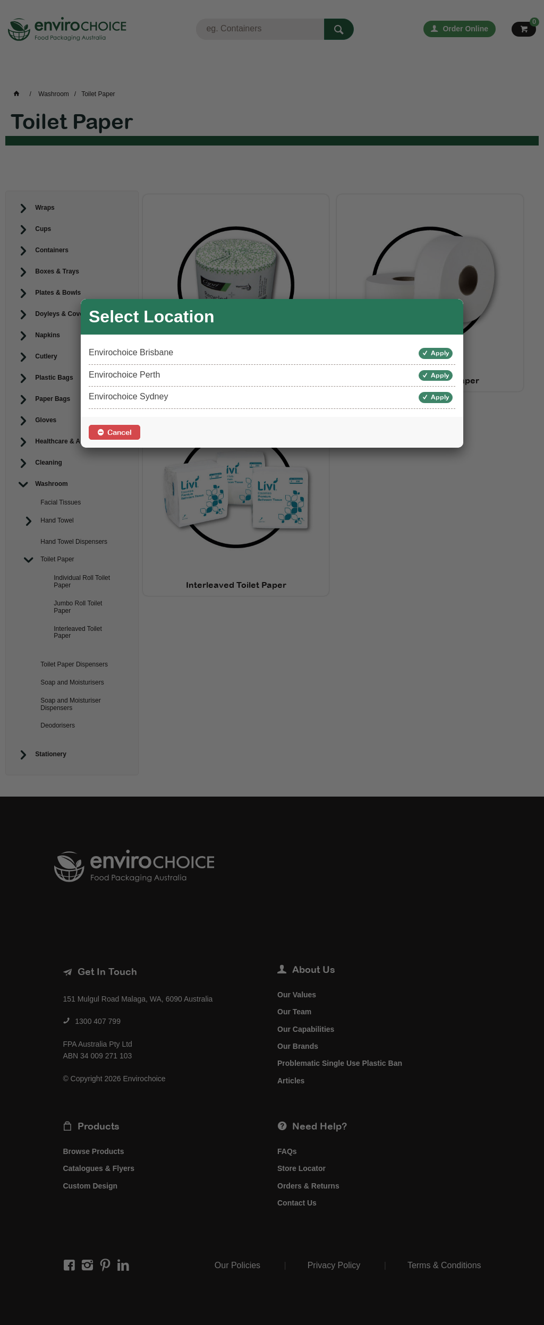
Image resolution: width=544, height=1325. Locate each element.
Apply (440, 353)
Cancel (119, 432)
